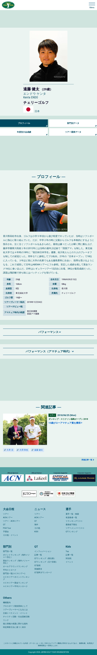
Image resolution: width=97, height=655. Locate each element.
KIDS (36, 531)
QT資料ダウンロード (43, 572)
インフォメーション (42, 551)
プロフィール (24, 123)
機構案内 (7, 602)
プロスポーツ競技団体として (15, 606)
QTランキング (72, 531)
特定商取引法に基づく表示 (14, 627)
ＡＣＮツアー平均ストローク (15, 586)
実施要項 (38, 569)
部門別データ (73, 123)
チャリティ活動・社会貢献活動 (16, 617)
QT (4, 524)
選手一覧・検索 (72, 514)
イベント (69, 562)
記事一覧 (38, 555)
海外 (36, 524)
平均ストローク (9, 570)
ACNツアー (8, 517)
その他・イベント (10, 535)
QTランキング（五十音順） (46, 562)
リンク (6, 620)
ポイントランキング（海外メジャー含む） (16, 556)
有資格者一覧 (71, 517)
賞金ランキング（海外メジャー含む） (16, 562)
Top (67, 551)
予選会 (6, 531)
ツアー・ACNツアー (11, 521)
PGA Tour (7, 528)
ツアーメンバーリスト (75, 528)
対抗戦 (68, 558)
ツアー (6, 514)
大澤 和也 (23, 450)
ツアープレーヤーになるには (15, 609)
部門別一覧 (8, 551)
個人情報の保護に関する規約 (15, 624)
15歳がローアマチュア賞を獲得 (64, 423)
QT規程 (37, 565)
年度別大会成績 (24, 132)
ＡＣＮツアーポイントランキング (16, 578)
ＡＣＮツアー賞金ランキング (15, 583)
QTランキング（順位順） (45, 558)
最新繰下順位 (71, 524)
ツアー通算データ (73, 132)
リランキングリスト (74, 521)
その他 (37, 528)
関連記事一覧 (87, 460)
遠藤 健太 (38, 450)
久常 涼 (10, 450)
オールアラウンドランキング (15, 566)
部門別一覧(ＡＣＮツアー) (14, 573)
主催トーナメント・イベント (15, 613)
